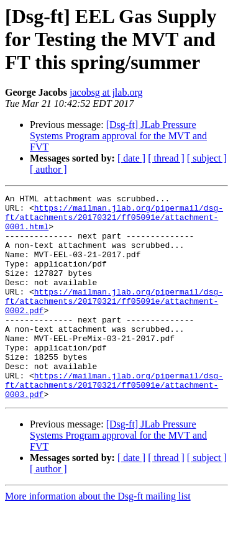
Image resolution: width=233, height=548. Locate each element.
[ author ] (48, 169)
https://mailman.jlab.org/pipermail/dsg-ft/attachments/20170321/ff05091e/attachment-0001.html (114, 222)
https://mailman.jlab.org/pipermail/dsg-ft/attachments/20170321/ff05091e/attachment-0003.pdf (114, 424)
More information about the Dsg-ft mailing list (98, 537)
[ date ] (131, 158)
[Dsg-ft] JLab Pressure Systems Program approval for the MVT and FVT (118, 135)
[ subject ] (207, 158)
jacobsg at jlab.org (106, 92)
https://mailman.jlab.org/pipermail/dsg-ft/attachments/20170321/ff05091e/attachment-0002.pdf (114, 323)
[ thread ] (166, 158)
